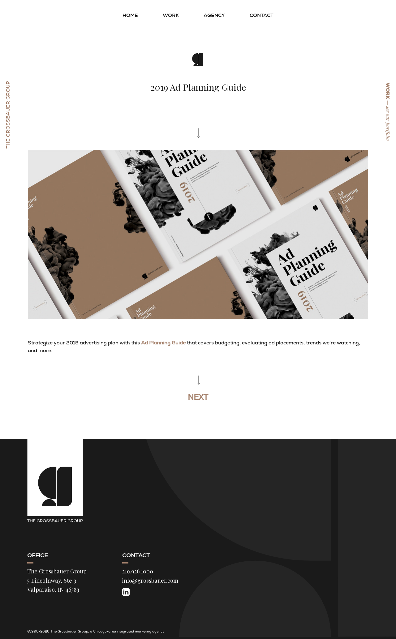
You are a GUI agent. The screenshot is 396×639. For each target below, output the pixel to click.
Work (171, 15)
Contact (261, 15)
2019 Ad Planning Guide (198, 87)
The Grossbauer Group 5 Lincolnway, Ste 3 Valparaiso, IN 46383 (57, 580)
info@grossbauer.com (150, 580)
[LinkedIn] (126, 592)
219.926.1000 (137, 571)
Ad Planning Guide (163, 342)
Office (37, 555)
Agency (214, 15)
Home (130, 15)
